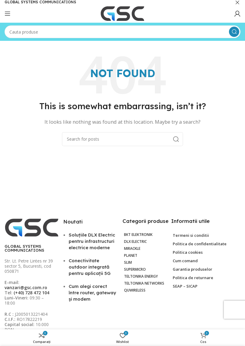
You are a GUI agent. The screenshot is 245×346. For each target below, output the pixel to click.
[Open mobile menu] (8, 14)
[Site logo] (122, 13)
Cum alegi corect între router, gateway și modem (92, 292)
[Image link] (32, 227)
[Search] (122, 31)
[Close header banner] (237, 2)
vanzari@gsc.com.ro (26, 287)
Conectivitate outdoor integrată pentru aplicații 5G (90, 267)
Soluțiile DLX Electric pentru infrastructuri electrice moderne (92, 241)
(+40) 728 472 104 (31, 292)
